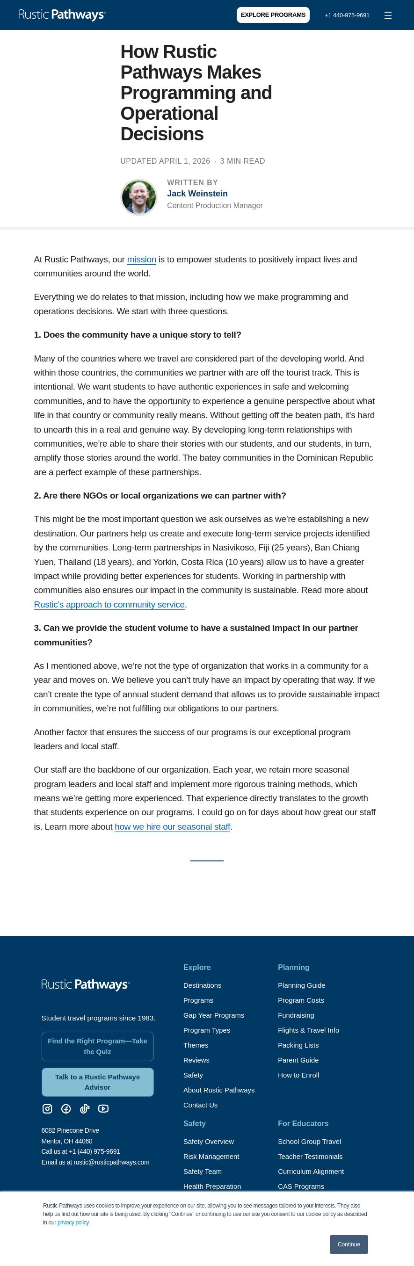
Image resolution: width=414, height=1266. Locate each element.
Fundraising (297, 1015)
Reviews (197, 1060)
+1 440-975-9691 (347, 15)
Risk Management (213, 1156)
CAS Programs (303, 1186)
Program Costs (303, 1000)
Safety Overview (210, 1141)
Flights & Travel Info (311, 1030)
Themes (197, 1045)
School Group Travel (312, 1141)
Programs (199, 1000)
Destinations (204, 985)
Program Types (208, 1030)
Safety (193, 1075)
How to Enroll (300, 1075)
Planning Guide (303, 985)
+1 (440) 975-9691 (94, 1146)
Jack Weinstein (197, 193)
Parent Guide (300, 1060)
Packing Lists (300, 1045)
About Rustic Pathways (222, 1090)
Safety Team (204, 1171)
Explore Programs (273, 14)
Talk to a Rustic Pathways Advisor (97, 1075)
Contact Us (201, 1105)
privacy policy (73, 1222)
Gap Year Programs (216, 1015)
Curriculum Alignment (313, 1171)
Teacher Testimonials (313, 1156)
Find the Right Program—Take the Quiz (97, 1038)
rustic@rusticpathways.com (111, 1156)
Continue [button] (349, 1244)
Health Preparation (214, 1186)
